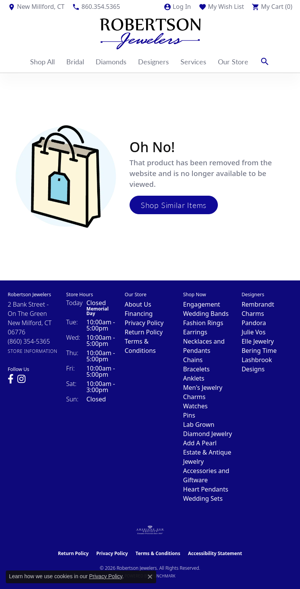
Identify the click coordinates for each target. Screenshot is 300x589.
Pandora (253, 323)
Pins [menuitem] (189, 415)
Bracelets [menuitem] (196, 369)
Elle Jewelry (257, 341)
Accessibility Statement (215, 553)
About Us (138, 304)
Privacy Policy (144, 323)
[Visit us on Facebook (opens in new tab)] (10, 379)
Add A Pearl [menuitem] (200, 443)
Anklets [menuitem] (193, 378)
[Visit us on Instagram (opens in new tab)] (21, 379)
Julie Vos (253, 332)
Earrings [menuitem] (195, 332)
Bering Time (258, 350)
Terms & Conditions (158, 553)
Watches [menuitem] (195, 406)
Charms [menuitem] (194, 397)
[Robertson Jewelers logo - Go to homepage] (150, 32)
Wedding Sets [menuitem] (203, 498)
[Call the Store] (29, 341)
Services (193, 61)
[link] (36, 6)
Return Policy (144, 332)
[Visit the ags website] (150, 530)
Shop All (42, 61)
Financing (139, 313)
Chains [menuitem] (193, 360)
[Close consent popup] (150, 576)
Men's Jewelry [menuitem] (202, 387)
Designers (153, 61)
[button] (177, 6)
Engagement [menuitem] (201, 304)
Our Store (233, 61)
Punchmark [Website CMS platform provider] (163, 576)
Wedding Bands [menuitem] (206, 313)
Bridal (75, 61)
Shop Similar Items (174, 205)
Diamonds (111, 61)
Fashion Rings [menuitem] (203, 323)
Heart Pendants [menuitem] (205, 489)
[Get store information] (32, 351)
